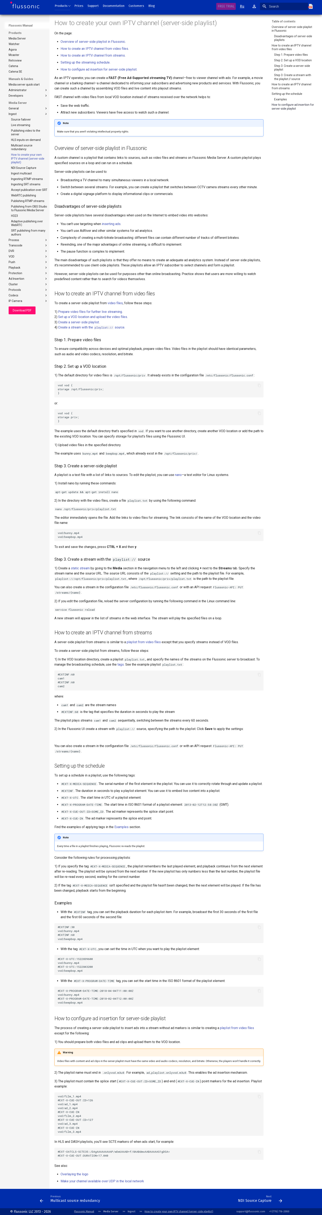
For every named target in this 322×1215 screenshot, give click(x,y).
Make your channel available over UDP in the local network (102, 1181)
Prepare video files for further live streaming (90, 312)
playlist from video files (144, 642)
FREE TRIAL (226, 6)
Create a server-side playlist (78, 322)
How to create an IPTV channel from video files (94, 49)
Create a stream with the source (91, 327)
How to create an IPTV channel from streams (93, 55)
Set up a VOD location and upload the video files (92, 317)
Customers (136, 6)
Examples (121, 827)
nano (178, 475)
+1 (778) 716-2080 (279, 1211)
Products (61, 6)
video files (115, 303)
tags (120, 664)
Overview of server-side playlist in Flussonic (93, 42)
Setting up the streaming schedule (85, 62)
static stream (80, 568)
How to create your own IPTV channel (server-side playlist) (179, 1211)
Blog (151, 6)
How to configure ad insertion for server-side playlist (99, 69)
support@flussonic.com (250, 1211)
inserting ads (111, 224)
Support (93, 6)
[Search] (284, 6)
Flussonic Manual (21, 25)
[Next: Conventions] (169, 1200)
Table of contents (284, 21)
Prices (78, 6)
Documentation (113, 6)
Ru (242, 6)
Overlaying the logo (74, 1174)
